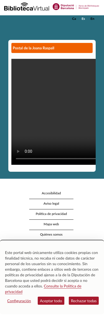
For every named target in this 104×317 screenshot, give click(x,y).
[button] (92, 27)
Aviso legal (51, 203)
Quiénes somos (51, 234)
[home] (32, 18)
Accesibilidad (51, 193)
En (92, 18)
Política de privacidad (51, 214)
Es (83, 18)
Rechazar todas (84, 300)
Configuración (19, 300)
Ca (74, 18)
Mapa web (51, 224)
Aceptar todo (51, 300)
